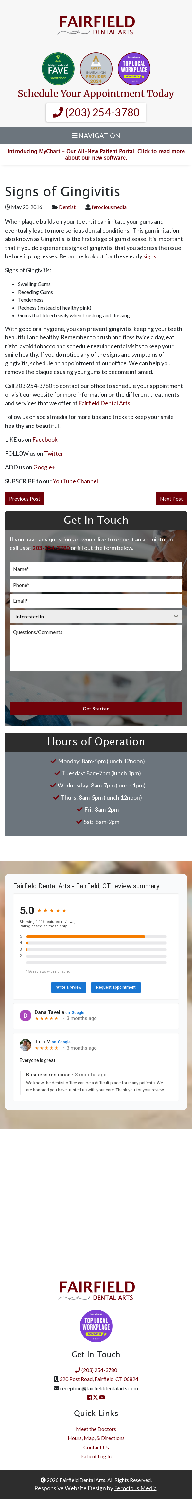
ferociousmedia (109, 207)
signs (149, 256)
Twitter (53, 453)
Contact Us (96, 1447)
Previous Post (24, 498)
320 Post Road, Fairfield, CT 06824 (99, 1379)
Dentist (67, 207)
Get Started (96, 708)
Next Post (171, 498)
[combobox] (96, 616)
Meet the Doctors (96, 1429)
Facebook (45, 439)
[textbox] (90, 616)
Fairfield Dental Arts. (105, 403)
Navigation (96, 135)
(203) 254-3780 (96, 112)
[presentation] (59, 686)
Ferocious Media (135, 1488)
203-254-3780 (51, 547)
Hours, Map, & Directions (96, 1438)
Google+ (44, 467)
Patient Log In (96, 1456)
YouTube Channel (75, 481)
